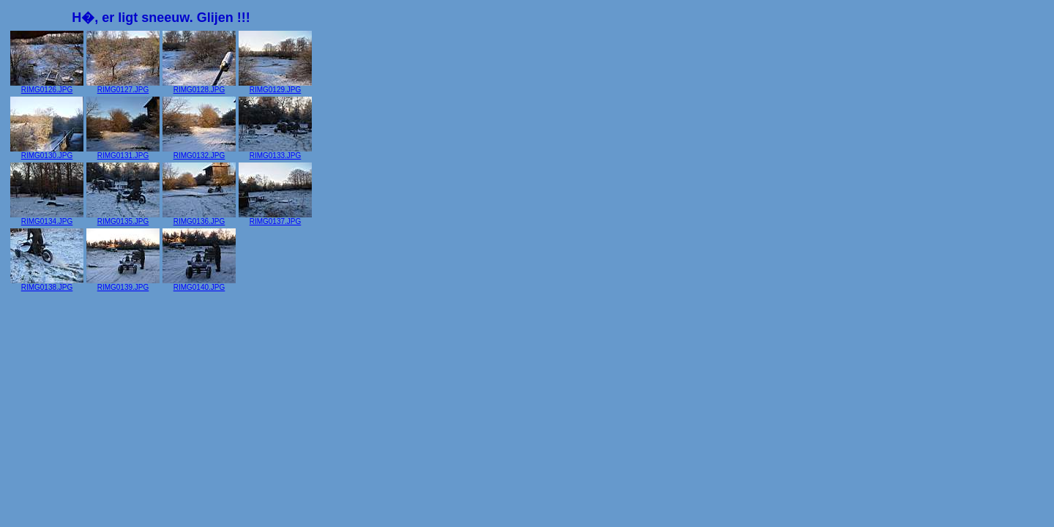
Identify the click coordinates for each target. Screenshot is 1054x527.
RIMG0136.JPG (199, 218)
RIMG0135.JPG (123, 218)
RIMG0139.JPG (123, 284)
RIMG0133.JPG (275, 152)
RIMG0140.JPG (199, 284)
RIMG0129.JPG (275, 86)
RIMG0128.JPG (199, 86)
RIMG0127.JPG (123, 86)
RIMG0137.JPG (275, 218)
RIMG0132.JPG (199, 152)
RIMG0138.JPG (46, 284)
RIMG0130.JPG (46, 152)
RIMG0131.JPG (123, 152)
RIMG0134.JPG (46, 218)
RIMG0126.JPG (46, 86)
